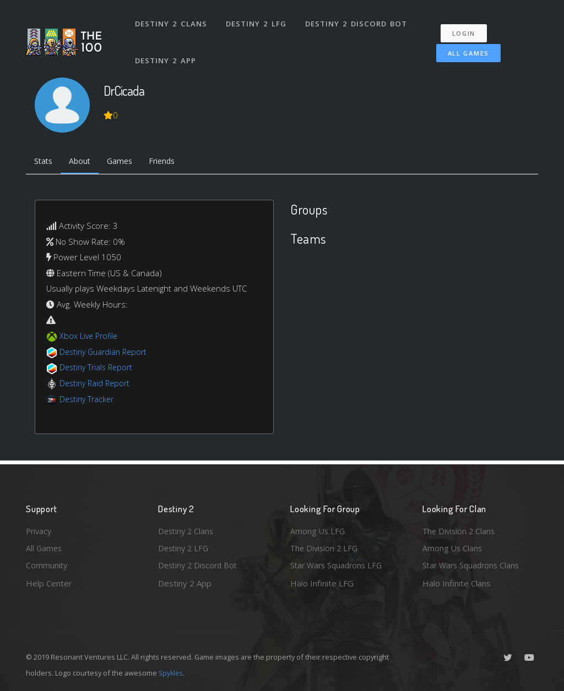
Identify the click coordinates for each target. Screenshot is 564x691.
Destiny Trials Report (98, 368)
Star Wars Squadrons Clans (473, 565)
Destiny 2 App (166, 52)
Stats (45, 162)
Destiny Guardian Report (106, 352)
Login (467, 28)
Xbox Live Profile (90, 337)
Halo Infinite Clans (456, 583)
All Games (463, 47)
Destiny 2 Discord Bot (356, 21)
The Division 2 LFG (325, 547)
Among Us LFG (318, 529)
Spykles (172, 673)
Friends (171, 162)
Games (125, 162)
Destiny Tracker (88, 399)
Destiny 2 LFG (257, 21)
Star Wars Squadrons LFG (338, 565)
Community (47, 565)
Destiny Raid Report (96, 384)
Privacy (39, 529)
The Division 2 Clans (460, 529)
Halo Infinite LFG (322, 583)
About (83, 162)
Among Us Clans (453, 547)
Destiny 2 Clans (171, 21)
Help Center (49, 583)
